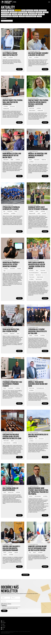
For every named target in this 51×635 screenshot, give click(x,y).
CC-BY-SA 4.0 (7, 631)
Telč (10, 14)
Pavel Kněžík (31, 274)
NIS (36, 438)
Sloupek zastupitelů (33, 14)
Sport (4, 211)
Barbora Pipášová (32, 110)
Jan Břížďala (18, 10)
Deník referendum (38, 496)
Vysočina (19, 14)
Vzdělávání (16, 552)
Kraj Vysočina (4, 10)
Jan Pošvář (44, 213)
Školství (23, 10)
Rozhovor (36, 10)
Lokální (38, 213)
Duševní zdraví (41, 14)
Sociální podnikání (5, 12)
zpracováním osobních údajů (12, 608)
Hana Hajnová (11, 10)
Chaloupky (10, 552)
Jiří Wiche (39, 16)
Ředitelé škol (44, 159)
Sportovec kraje (10, 492)
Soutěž (4, 492)
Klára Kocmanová (39, 279)
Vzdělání (30, 335)
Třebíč (4, 270)
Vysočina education (6, 442)
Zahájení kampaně (40, 277)
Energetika (14, 14)
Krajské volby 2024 (13, 12)
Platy (30, 552)
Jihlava (37, 270)
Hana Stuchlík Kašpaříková (31, 16)
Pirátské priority (39, 12)
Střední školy (15, 16)
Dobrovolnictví (5, 159)
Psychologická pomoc (40, 388)
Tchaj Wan (36, 335)
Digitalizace (46, 12)
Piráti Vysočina (4, 14)
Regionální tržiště (32, 213)
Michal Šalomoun (43, 10)
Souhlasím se (10, 608)
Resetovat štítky (4, 18)
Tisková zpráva (29, 10)
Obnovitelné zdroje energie (6, 16)
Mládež (12, 159)
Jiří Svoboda (31, 270)
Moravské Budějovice (22, 12)
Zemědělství (31, 211)
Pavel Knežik (22, 16)
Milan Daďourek (31, 12)
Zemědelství (25, 14)
